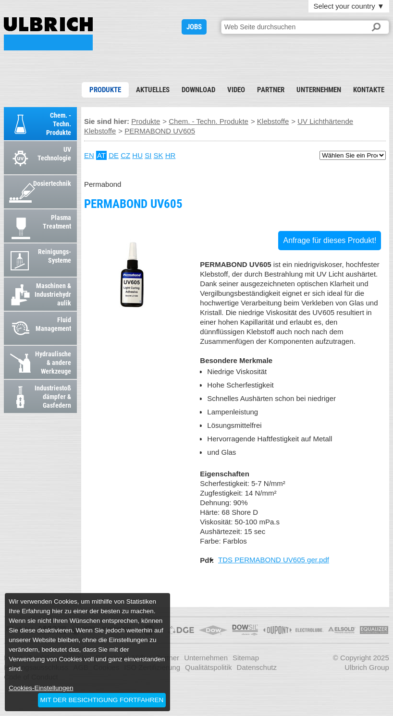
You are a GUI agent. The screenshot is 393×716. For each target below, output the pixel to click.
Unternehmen (318, 89)
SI (148, 155)
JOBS (194, 27)
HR (170, 155)
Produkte (105, 89)
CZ (125, 155)
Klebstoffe (273, 121)
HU (137, 155)
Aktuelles (153, 89)
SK (158, 155)
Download (198, 89)
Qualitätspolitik (208, 667)
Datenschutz (257, 667)
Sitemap (246, 658)
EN (89, 155)
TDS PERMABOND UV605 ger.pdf (273, 560)
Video (236, 89)
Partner (270, 89)
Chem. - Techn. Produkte (208, 121)
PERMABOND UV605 (48, 33)
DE (114, 155)
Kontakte (368, 89)
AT (101, 155)
